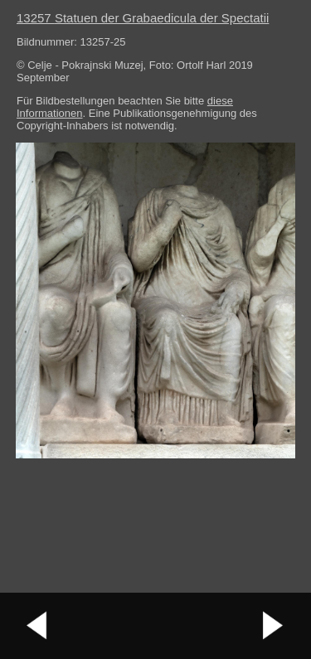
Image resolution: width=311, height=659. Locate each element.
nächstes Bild (273, 626)
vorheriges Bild (37, 626)
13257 (143, 18)
